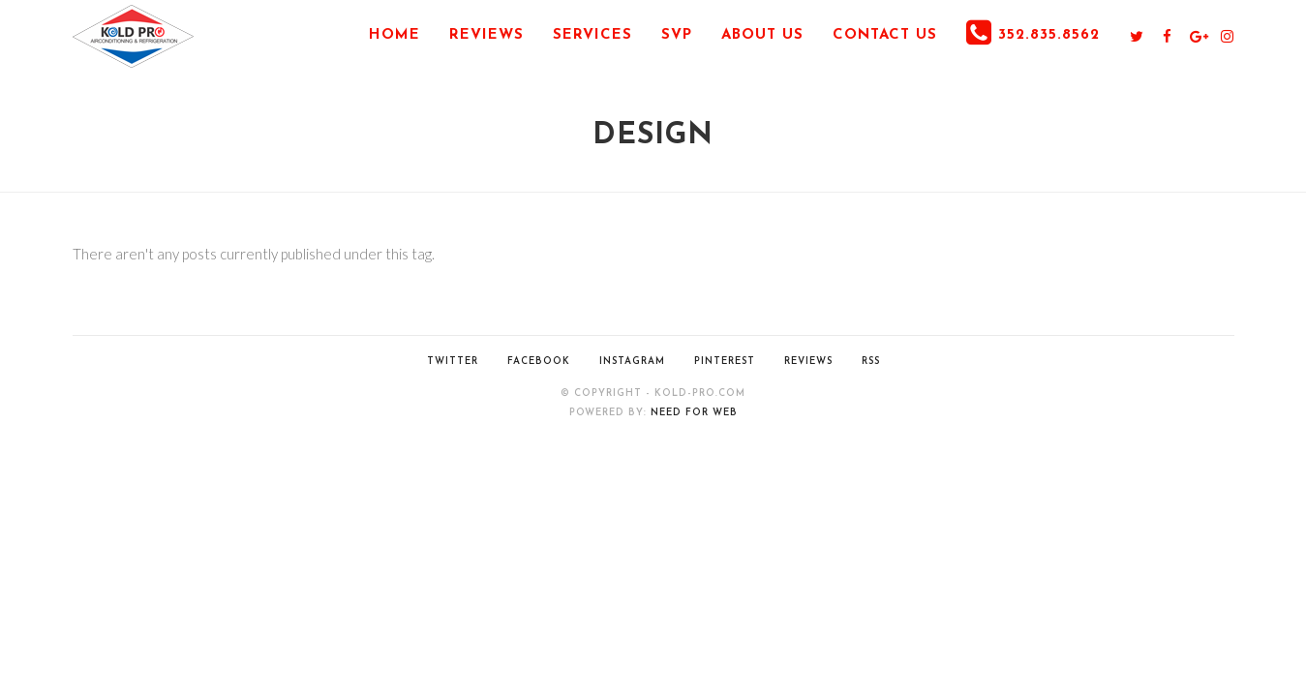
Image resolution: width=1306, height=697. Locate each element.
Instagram (632, 361)
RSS (871, 361)
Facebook (538, 361)
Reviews (808, 361)
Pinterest (724, 361)
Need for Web (694, 413)
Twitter (452, 361)
